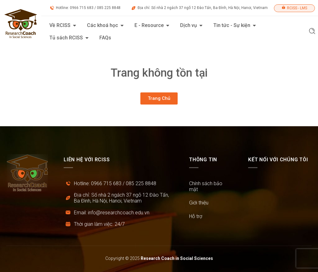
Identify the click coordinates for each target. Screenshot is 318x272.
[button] (312, 32)
